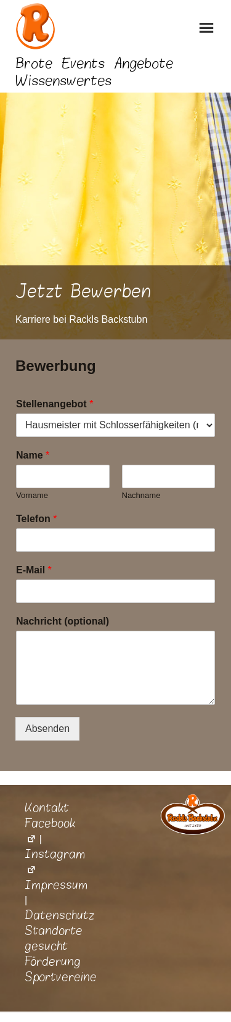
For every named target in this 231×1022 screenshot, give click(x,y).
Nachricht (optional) (62, 621)
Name (32, 455)
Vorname (32, 495)
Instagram (55, 862)
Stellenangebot (54, 404)
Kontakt (47, 808)
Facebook (50, 831)
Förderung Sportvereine (61, 969)
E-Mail (34, 570)
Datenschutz (60, 915)
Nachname (141, 495)
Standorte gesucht (54, 938)
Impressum (56, 885)
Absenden (47, 728)
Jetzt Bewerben (83, 292)
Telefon (36, 518)
